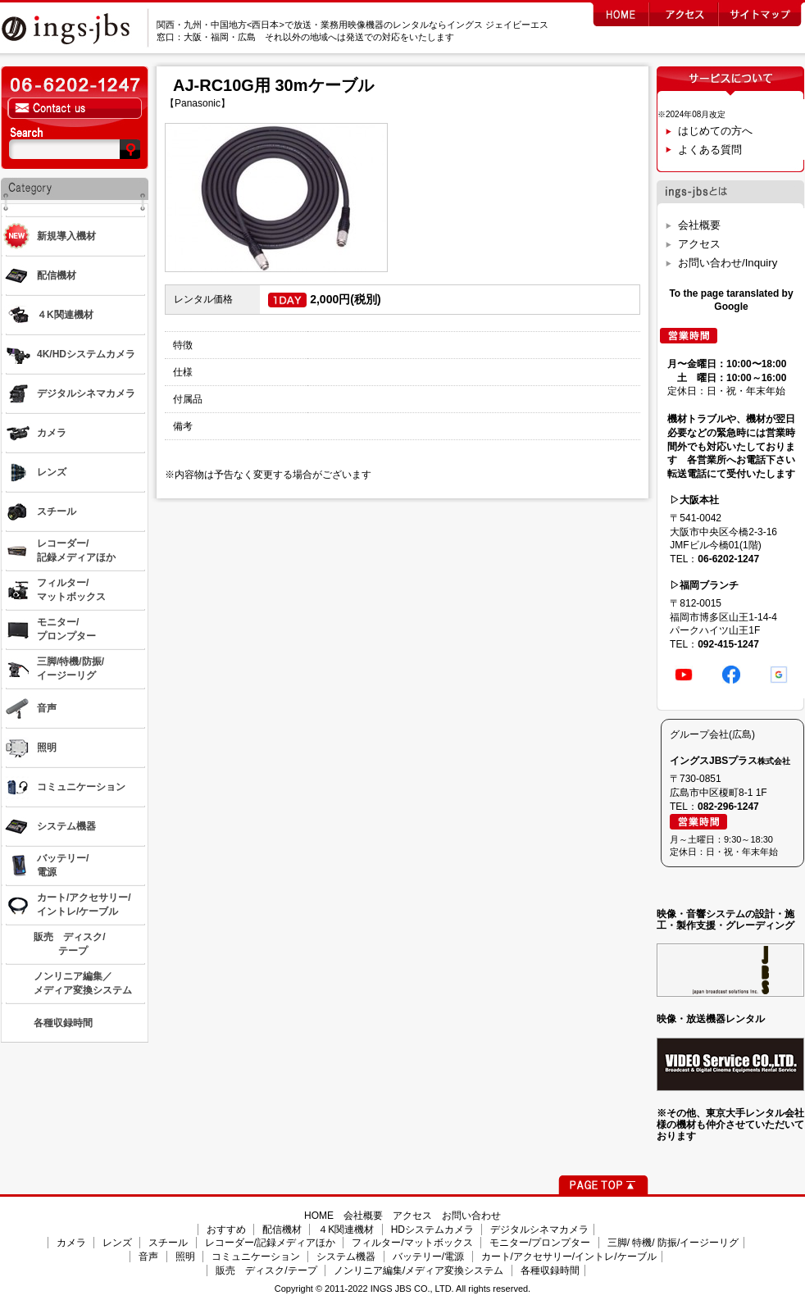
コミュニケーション (255, 1256)
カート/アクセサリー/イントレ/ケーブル (569, 1256)
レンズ (117, 1242)
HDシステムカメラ (432, 1229)
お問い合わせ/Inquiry (727, 263)
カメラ (71, 1242)
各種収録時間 (550, 1270)
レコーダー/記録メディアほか (270, 1242)
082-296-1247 (728, 806)
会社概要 (699, 225)
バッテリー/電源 (428, 1256)
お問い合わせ (471, 1215)
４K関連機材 (346, 1229)
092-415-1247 (728, 644)
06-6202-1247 (728, 559)
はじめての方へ (715, 131)
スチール (168, 1242)
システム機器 (345, 1256)
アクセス (699, 244)
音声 (148, 1256)
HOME (319, 1215)
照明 (185, 1256)
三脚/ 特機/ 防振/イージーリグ (673, 1242)
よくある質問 (710, 149)
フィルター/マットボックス (412, 1242)
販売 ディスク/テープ (266, 1270)
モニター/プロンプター (539, 1242)
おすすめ (226, 1229)
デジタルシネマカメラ (539, 1229)
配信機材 (282, 1229)
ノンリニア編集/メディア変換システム (418, 1270)
